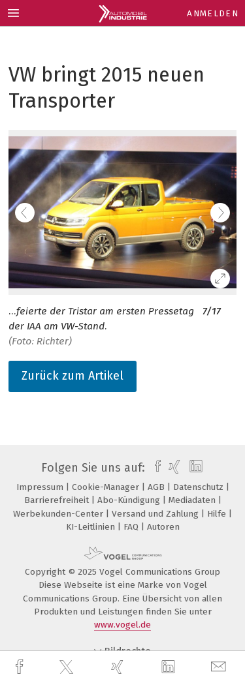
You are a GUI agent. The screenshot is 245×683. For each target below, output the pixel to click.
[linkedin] (170, 667)
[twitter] (67, 667)
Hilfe (218, 513)
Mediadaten (193, 500)
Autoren (163, 526)
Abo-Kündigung (130, 500)
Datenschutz (199, 487)
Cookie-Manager (107, 487)
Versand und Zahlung (156, 513)
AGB (157, 487)
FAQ (132, 526)
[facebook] (21, 667)
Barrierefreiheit (57, 500)
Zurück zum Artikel (72, 376)
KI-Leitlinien (92, 526)
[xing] (119, 667)
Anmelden (212, 13)
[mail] (220, 667)
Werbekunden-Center (59, 513)
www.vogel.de (122, 624)
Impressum (41, 487)
